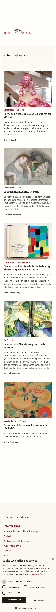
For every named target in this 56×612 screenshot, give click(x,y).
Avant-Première (23, 262)
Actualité (20, 110)
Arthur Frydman (11, 442)
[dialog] (28, 584)
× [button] (53, 559)
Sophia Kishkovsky (12, 292)
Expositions (9, 110)
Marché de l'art (10, 421)
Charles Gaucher (11, 140)
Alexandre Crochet (12, 373)
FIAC (6, 340)
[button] (26, 608)
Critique (20, 187)
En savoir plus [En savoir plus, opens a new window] (36, 574)
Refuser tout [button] (40, 600)
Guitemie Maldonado (13, 214)
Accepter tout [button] (14, 600)
